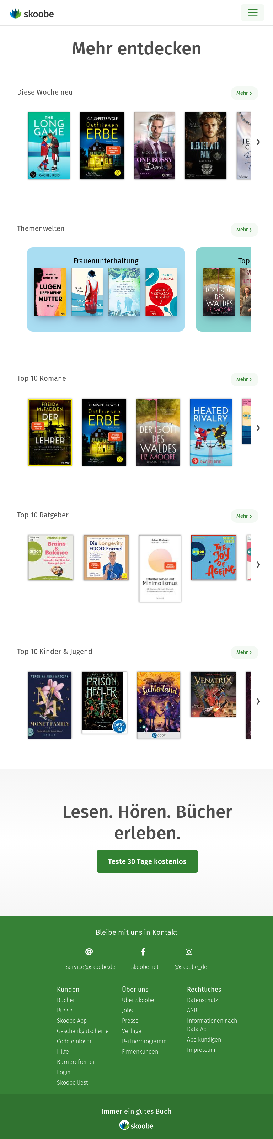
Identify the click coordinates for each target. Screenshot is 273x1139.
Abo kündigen (204, 1039)
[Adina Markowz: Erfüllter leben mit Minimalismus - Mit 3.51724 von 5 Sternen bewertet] (159, 568)
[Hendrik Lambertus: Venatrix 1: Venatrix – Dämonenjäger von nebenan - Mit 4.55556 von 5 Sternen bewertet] (213, 694)
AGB (192, 1010)
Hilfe (63, 1051)
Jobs (127, 1010)
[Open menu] (252, 12)
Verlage (131, 1031)
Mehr (244, 93)
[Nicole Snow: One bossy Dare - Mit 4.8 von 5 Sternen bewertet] (154, 146)
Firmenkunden (140, 1051)
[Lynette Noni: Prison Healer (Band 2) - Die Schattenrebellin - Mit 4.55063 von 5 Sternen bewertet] (104, 702)
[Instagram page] (190, 958)
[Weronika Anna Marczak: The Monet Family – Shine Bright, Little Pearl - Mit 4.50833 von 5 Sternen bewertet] (50, 705)
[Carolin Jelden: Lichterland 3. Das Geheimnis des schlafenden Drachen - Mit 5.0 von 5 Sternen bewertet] (158, 705)
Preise (65, 1010)
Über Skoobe (138, 1000)
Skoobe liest (72, 1082)
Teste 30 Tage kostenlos (147, 861)
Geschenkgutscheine (82, 1031)
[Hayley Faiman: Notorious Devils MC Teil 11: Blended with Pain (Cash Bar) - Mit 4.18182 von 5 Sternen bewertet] (205, 146)
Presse (130, 1020)
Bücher (66, 1000)
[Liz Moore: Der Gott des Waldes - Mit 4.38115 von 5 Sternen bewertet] (158, 432)
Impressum (201, 1049)
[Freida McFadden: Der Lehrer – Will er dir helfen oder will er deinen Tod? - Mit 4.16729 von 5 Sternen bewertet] (50, 432)
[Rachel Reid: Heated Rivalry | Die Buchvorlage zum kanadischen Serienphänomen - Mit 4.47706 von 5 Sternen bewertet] (211, 432)
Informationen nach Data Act (212, 1025)
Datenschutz (202, 1000)
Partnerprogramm (144, 1041)
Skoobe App (72, 1020)
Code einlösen (75, 1041)
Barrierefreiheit (76, 1062)
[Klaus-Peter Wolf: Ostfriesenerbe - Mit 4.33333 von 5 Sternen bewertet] (101, 146)
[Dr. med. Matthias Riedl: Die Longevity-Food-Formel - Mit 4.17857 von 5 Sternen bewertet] (106, 558)
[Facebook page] (145, 958)
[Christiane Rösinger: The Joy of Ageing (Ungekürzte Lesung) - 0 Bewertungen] (214, 558)
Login (63, 1072)
